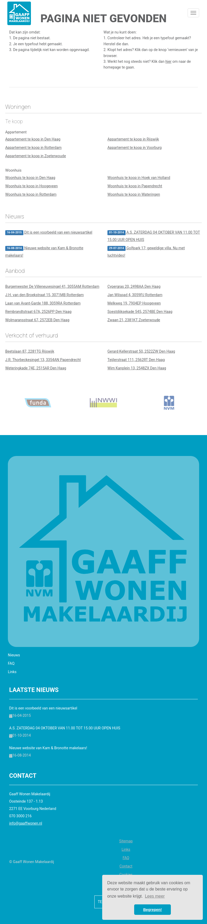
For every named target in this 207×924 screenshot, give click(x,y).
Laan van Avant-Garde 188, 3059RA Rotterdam (42, 303)
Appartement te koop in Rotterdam (33, 147)
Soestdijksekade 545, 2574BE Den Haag (139, 311)
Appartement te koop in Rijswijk (133, 139)
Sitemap (126, 841)
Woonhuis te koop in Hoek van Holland (138, 178)
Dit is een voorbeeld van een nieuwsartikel (48, 232)
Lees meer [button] (155, 896)
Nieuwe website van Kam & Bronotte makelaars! (44, 251)
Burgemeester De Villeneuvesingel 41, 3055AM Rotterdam (52, 286)
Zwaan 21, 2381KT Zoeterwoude (133, 320)
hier (168, 61)
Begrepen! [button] (152, 910)
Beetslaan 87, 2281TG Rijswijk (29, 351)
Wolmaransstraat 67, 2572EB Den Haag (37, 320)
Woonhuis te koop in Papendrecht (134, 186)
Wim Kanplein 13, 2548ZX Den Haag (136, 368)
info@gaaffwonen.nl (25, 823)
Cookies (125, 874)
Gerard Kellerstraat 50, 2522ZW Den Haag (141, 351)
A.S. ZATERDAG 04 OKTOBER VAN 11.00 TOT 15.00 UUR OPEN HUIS (153, 236)
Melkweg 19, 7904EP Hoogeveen (134, 303)
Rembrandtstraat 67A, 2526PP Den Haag (38, 311)
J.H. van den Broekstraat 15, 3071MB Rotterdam (44, 295)
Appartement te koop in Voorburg (134, 147)
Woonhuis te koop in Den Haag (30, 178)
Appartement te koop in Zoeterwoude (35, 156)
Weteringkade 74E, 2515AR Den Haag (35, 368)
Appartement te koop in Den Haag (32, 139)
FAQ (11, 663)
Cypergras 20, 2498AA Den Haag (133, 286)
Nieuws (14, 655)
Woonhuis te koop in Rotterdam (31, 194)
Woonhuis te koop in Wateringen (133, 194)
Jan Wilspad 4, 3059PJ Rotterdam (134, 295)
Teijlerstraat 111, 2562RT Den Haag (136, 360)
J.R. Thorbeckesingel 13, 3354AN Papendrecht (43, 360)
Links (12, 672)
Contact (125, 866)
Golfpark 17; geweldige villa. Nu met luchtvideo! (146, 251)
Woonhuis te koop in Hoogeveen (31, 186)
